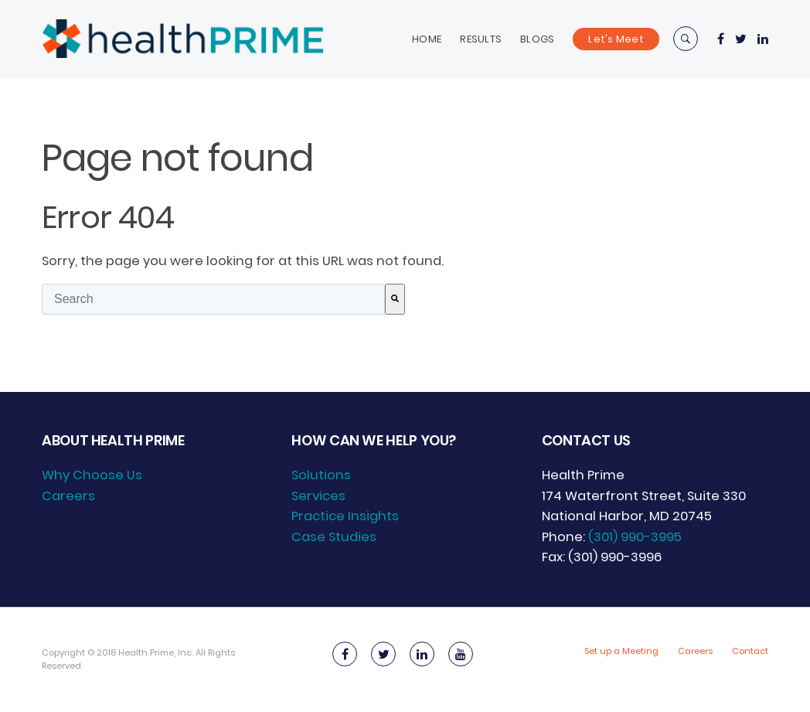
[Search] (395, 299)
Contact (750, 651)
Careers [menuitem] (68, 496)
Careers (695, 651)
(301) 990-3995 (635, 537)
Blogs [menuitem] (537, 39)
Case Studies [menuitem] (333, 537)
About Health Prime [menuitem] (113, 440)
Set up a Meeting (621, 651)
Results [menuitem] (481, 39)
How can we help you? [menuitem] (373, 440)
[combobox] (213, 299)
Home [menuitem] (426, 39)
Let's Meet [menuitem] (616, 39)
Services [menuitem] (318, 496)
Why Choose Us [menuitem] (92, 475)
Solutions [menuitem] (321, 475)
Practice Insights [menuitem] (345, 516)
